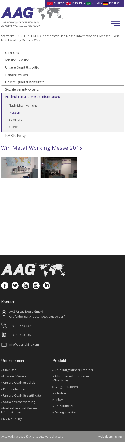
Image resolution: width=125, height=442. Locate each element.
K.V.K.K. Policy (15, 135)
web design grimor (111, 436)
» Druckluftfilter (62, 406)
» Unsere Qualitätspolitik (18, 383)
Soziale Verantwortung (22, 89)
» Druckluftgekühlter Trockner (72, 370)
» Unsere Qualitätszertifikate (21, 395)
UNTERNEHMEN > (30, 36)
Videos (13, 127)
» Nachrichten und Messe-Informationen (19, 410)
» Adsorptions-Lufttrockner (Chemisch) (70, 378)
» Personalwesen (13, 389)
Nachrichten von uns (23, 105)
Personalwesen (16, 74)
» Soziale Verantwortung (18, 402)
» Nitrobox (59, 393)
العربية (93, 3)
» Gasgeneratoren (65, 387)
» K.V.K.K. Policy (11, 419)
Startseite (8, 36)
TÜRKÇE (55, 3)
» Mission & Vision (13, 376)
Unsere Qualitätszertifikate (24, 82)
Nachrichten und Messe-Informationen (33, 96)
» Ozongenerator (64, 412)
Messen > (106, 36)
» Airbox (57, 399)
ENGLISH (74, 3)
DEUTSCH (112, 3)
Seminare (15, 119)
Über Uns (12, 53)
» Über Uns (8, 370)
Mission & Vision (17, 60)
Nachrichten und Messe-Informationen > (71, 36)
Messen (14, 112)
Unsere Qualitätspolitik (22, 67)
